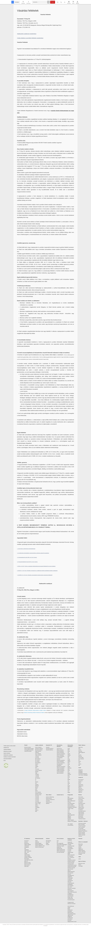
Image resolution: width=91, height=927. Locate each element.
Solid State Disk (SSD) (28, 860)
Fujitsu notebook (38, 755)
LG (68, 780)
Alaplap (25, 853)
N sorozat (37, 796)
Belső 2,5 (26, 861)
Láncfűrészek (71, 880)
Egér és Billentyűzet (71, 800)
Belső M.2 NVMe (27, 863)
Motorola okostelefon (61, 760)
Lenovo (79, 749)
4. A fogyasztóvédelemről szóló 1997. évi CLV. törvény (27, 561)
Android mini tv (60, 794)
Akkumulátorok (71, 843)
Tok (68, 752)
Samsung (69, 767)
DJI (57, 842)
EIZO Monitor (80, 814)
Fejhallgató (80, 771)
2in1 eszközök (81, 758)
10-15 (69, 809)
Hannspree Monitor (82, 811)
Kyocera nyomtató (81, 829)
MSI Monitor (80, 816)
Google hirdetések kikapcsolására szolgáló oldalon (35, 710)
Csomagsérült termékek (28, 749)
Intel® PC (80, 792)
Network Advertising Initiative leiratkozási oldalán (34, 712)
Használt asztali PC (49, 748)
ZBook (36, 790)
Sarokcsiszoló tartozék (72, 866)
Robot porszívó (49, 798)
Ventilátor (80, 854)
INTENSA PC (80, 789)
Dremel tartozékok (72, 854)
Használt (47, 747)
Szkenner (80, 836)
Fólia (68, 750)
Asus (79, 748)
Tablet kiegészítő (81, 752)
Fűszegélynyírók (71, 875)
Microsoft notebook (38, 749)
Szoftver (48, 838)
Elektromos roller (81, 863)
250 (36, 783)
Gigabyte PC (80, 785)
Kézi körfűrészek (71, 906)
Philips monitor (81, 807)
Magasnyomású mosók (72, 921)
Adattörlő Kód (6, 747)
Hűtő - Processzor (27, 851)
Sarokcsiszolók (71, 895)
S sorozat (37, 801)
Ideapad (36, 771)
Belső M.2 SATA (27, 862)
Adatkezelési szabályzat (8, 755)
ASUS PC (80, 788)
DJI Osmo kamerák (61, 852)
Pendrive (69, 802)
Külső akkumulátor (71, 803)
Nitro (36, 811)
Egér (68, 797)
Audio (79, 767)
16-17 (69, 812)
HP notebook (37, 778)
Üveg (69, 751)
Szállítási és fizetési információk (10, 756)
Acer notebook (38, 802)
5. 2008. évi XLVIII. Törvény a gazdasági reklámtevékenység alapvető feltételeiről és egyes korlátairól (36, 566)
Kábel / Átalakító (71, 820)
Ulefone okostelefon (60, 767)
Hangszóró (80, 769)
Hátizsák (69, 813)
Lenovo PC (80, 780)
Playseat (69, 818)
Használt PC (80, 784)
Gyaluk (71, 907)
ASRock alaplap (27, 856)
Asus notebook (38, 792)
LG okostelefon (60, 757)
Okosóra (58, 759)
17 (35, 780)
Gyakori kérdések (7, 753)
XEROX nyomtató (81, 834)
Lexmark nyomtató (81, 825)
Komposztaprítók (71, 883)
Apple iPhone (59, 748)
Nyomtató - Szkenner (83, 821)
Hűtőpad (69, 817)
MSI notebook (37, 758)
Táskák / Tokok (70, 808)
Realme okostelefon (60, 770)
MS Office (48, 842)
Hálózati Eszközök (39, 838)
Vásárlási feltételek (7, 749)
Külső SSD (26, 866)
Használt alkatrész (49, 749)
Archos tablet (80, 757)
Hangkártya (26, 847)
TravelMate (37, 807)
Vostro (36, 765)
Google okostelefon (60, 769)
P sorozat (37, 798)
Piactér (25, 745)
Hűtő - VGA (26, 852)
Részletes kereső (53, 2)
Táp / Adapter (70, 823)
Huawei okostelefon (60, 756)
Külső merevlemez (71, 805)
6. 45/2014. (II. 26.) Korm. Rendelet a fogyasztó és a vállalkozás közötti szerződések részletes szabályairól (37, 570)
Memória (26, 842)
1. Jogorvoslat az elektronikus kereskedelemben (26, 548)
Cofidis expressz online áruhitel (9, 745)
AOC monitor (80, 805)
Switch (36, 804)
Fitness (79, 864)
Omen (36, 788)
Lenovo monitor (81, 798)
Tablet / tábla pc (81, 745)
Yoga (36, 772)
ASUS (79, 761)
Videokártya (26, 845)
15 (35, 779)
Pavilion (36, 781)
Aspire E (36, 806)
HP (79, 753)
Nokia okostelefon (60, 750)
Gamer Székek (70, 804)
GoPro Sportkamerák (61, 851)
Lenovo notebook (38, 770)
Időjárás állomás (81, 850)
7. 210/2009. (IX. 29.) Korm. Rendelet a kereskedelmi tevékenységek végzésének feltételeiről (34, 575)
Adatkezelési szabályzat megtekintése (26, 33)
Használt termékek (27, 751)
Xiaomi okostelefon (60, 752)
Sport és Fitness (82, 861)
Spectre (36, 787)
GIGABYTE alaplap (28, 857)
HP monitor (80, 799)
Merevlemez (26, 843)
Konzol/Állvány (70, 825)
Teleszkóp (80, 845)
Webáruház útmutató (7, 751)
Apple (69, 748)
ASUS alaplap (27, 854)
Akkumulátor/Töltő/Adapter (62, 844)
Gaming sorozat (38, 794)
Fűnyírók (69, 874)
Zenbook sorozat (38, 793)
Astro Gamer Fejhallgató (83, 775)
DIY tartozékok (70, 856)
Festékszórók (70, 917)
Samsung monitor (81, 803)
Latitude (36, 766)
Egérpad (69, 816)
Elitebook (37, 785)
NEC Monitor (80, 817)
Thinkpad (37, 774)
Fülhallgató (80, 772)
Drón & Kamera (60, 838)
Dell (79, 765)
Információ (28, 2)
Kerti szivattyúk (70, 885)
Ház (25, 848)
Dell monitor (80, 797)
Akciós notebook (38, 747)
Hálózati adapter (38, 843)
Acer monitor (80, 800)
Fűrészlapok (71, 847)
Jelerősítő (37, 842)
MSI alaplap (26, 858)
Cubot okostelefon (60, 771)
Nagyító (79, 847)
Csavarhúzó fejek (72, 845)
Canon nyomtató (81, 827)
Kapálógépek (70, 884)
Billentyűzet (70, 799)
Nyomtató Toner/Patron (82, 831)
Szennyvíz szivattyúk (72, 888)
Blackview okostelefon (61, 766)
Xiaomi (69, 761)
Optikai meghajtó (27, 844)
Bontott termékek (27, 747)
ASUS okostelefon (60, 751)
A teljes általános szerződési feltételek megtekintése (30, 38)
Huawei (69, 755)
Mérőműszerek (70, 912)
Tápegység (26, 849)
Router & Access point (39, 847)
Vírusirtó (47, 844)
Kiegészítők (70, 794)
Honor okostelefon (60, 761)
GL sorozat (37, 761)
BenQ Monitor (81, 808)
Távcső (79, 846)
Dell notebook (37, 762)
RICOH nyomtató (81, 832)
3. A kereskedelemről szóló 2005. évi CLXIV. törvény (27, 557)
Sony (69, 787)
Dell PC (79, 782)
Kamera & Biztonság (50, 797)
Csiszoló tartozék (71, 862)
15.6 (68, 811)
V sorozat (37, 776)
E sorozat (37, 757)
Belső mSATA (27, 865)
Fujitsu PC (80, 791)
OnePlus (69, 774)
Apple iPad (80, 747)
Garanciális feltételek (7, 758)
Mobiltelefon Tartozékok (72, 807)
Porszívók (69, 920)
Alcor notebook (38, 753)
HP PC (79, 783)
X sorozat (37, 797)
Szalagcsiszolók (71, 902)
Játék (79, 856)
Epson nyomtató (81, 824)
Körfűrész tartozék (71, 861)
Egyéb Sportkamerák (61, 849)
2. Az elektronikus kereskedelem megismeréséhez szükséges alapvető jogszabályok (33, 553)
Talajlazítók (70, 876)
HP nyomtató (80, 828)
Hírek (5, 760)
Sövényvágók (71, 878)
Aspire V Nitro (38, 803)
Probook (36, 784)
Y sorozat (37, 775)
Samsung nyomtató (82, 823)
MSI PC (79, 787)
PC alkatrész (27, 838)
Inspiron (36, 763)
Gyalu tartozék (70, 869)
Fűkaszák (69, 881)
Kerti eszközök (70, 872)
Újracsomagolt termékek (29, 748)
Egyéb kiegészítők (71, 814)
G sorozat (37, 769)
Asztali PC (80, 777)
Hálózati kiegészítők (39, 844)
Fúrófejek (70, 844)
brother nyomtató (81, 833)
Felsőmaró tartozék (71, 867)
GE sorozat (37, 760)
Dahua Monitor (81, 812)
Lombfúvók (70, 879)
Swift (36, 808)
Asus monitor (80, 804)
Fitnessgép (80, 866)
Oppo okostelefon (60, 773)
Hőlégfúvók (70, 916)
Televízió (80, 838)
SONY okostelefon (60, 755)
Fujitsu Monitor (81, 813)
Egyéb (69, 753)
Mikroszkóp (80, 844)
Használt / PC (49, 745)
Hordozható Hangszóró (82, 773)
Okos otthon (48, 794)
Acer (79, 762)
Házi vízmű (70, 886)
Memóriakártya (70, 798)
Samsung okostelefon (61, 753)
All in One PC (81, 779)
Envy (36, 789)
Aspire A (36, 810)
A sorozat (37, 756)
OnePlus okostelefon (61, 762)
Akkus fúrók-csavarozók (72, 892)
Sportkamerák (59, 848)
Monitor (80, 794)
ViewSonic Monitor (81, 818)
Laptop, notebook (39, 745)
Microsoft (80, 756)
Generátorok (70, 919)
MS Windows (48, 840)
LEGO (79, 858)
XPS (36, 767)
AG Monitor (80, 809)
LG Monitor (80, 802)
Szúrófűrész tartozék (71, 860)
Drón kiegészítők (60, 843)
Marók (70, 908)
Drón (58, 840)
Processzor (26, 840)
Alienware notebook (39, 748)
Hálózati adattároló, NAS (40, 845)
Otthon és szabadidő (83, 841)
